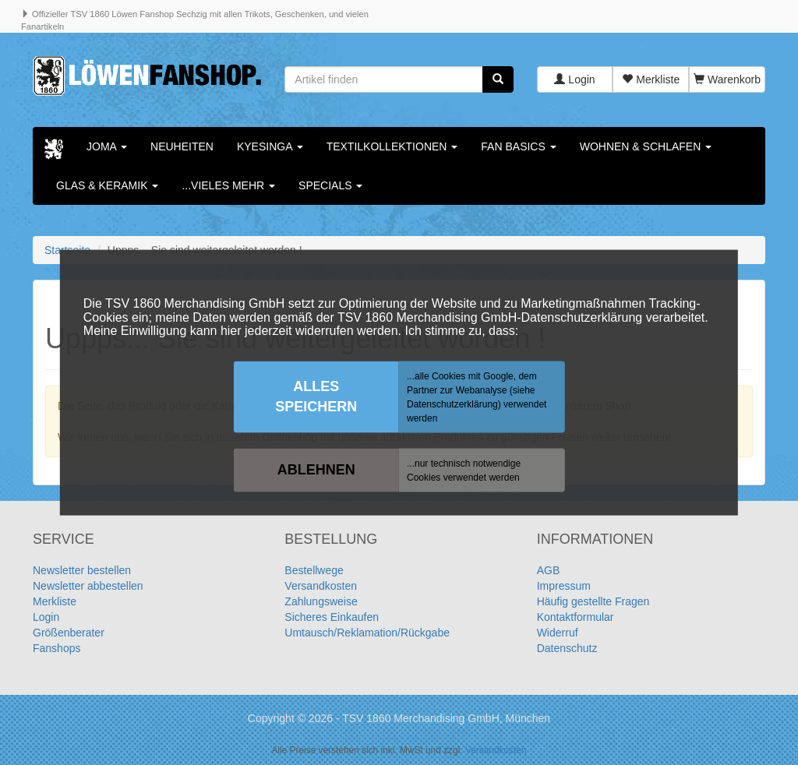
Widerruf (557, 632)
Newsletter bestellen (82, 570)
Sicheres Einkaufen (331, 617)
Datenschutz (567, 648)
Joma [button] (107, 146)
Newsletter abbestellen (88, 586)
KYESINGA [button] (270, 146)
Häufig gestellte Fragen (593, 601)
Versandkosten (320, 586)
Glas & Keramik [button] (107, 185)
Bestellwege (314, 570)
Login (574, 79)
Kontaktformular (575, 617)
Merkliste (651, 79)
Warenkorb (727, 79)
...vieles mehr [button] (228, 185)
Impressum (564, 586)
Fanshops (56, 648)
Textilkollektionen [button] (392, 146)
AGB (548, 570)
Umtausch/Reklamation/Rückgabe (367, 632)
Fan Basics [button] (518, 146)
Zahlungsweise (320, 601)
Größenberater (68, 632)
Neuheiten (182, 146)
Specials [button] (330, 185)
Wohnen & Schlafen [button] (645, 146)
